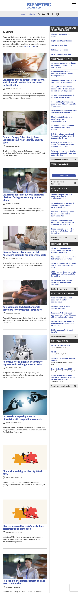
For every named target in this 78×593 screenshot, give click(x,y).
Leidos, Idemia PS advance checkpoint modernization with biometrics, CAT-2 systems (63, 89)
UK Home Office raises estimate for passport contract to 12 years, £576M (63, 65)
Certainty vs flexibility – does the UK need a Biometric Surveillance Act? (62, 214)
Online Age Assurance (59, 50)
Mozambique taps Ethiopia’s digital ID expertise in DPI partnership (62, 282)
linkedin (43, 14)
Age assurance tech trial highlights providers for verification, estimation (22, 308)
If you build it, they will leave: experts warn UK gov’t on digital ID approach (63, 104)
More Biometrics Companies (57, 183)
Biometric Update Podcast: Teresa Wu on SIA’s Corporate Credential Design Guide (62, 222)
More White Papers (58, 337)
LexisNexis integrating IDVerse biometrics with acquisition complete (22, 418)
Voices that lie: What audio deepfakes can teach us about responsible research (64, 379)
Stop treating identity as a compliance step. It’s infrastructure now (61, 119)
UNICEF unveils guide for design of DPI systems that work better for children (63, 274)
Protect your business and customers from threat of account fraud (61, 300)
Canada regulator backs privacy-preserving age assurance (64, 111)
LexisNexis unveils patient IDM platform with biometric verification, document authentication (24, 82)
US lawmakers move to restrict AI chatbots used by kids (63, 96)
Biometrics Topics (30, 46)
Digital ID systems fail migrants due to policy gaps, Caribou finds (63, 265)
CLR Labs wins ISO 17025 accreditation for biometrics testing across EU (62, 74)
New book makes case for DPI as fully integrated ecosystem (63, 258)
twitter (48, 14)
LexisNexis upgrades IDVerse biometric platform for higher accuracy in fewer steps (23, 197)
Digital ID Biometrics (59, 289)
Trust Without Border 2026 (64, 370)
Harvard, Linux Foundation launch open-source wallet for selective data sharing (63, 145)
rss (39, 14)
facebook (53, 14)
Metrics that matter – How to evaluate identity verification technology (62, 323)
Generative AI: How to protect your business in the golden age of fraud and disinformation (63, 315)
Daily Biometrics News (59, 160)
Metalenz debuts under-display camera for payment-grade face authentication (63, 153)
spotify (57, 14)
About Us (23, 14)
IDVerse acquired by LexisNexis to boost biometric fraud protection (24, 527)
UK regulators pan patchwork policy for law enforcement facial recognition (62, 205)
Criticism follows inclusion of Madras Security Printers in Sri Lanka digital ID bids (63, 136)
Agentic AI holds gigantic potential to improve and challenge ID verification (23, 363)
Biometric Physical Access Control (61, 35)
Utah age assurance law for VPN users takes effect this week (63, 81)
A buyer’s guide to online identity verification (60, 307)
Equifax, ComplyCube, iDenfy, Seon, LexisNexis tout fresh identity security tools (23, 140)
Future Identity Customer (64, 346)
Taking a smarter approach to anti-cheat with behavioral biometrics (62, 231)
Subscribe (32, 14)
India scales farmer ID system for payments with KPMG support (62, 128)
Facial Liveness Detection (61, 54)
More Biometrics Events (60, 386)
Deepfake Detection (59, 45)
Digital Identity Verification (61, 41)
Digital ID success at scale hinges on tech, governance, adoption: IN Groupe (62, 250)
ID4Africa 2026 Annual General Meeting (64, 361)
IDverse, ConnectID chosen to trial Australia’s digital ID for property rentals (24, 253)
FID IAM (64, 353)
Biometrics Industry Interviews (59, 238)
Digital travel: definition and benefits (62, 331)
